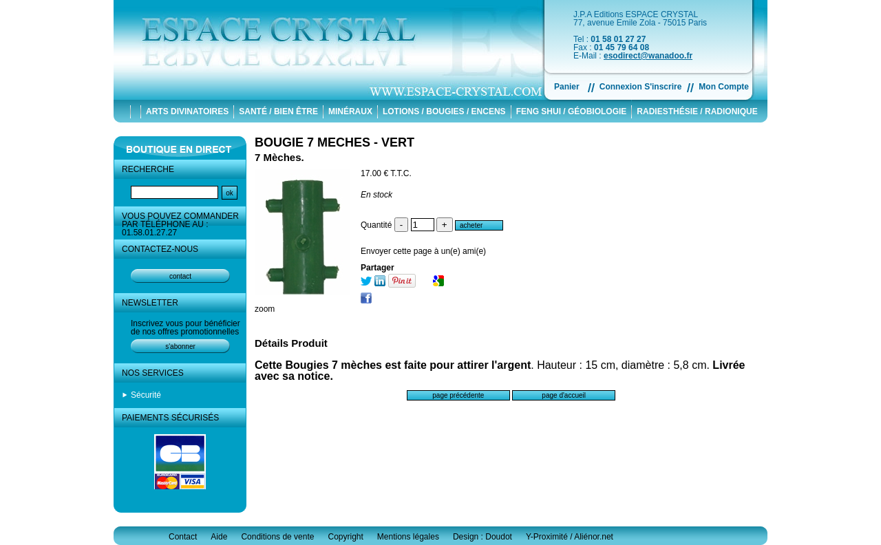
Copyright (345, 537)
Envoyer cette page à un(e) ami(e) (423, 251)
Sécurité (146, 395)
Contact (183, 537)
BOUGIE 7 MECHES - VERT (334, 142)
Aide (219, 537)
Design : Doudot (482, 537)
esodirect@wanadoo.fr (648, 56)
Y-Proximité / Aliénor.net (569, 537)
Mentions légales (408, 537)
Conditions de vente (277, 537)
